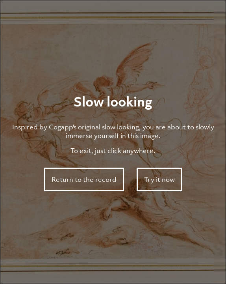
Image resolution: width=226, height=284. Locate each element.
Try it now (159, 179)
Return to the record (84, 179)
